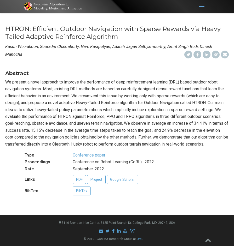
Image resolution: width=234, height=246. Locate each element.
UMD (140, 239)
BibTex (81, 191)
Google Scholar (122, 179)
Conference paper (89, 155)
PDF (79, 179)
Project (96, 179)
